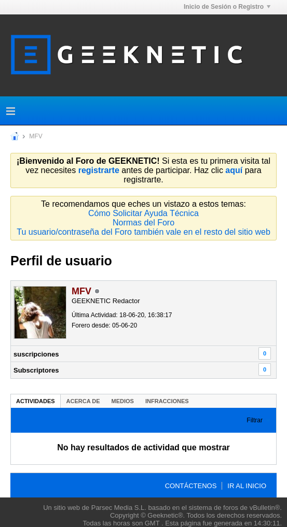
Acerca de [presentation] (83, 401)
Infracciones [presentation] (167, 401)
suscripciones (36, 354)
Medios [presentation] (123, 401)
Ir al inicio (246, 486)
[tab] (35, 401)
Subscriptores (36, 370)
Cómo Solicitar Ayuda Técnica (143, 213)
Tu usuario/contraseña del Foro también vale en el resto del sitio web (143, 231)
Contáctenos (191, 486)
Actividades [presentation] (35, 401)
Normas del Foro (143, 222)
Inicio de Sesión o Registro (227, 6)
